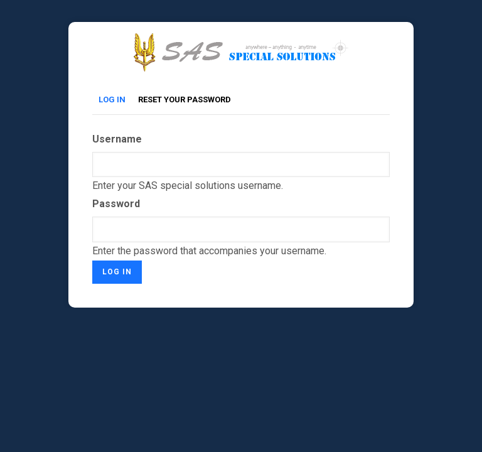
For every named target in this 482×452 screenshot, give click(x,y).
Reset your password (184, 99)
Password (116, 204)
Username (117, 139)
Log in (115, 99)
